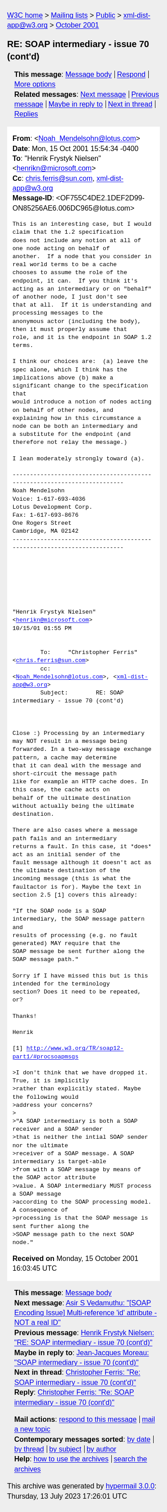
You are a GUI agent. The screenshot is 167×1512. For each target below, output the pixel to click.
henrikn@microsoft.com (53, 168)
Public (105, 15)
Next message (103, 94)
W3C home (25, 15)
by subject (65, 1449)
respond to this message (97, 1419)
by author (101, 1449)
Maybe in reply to (76, 104)
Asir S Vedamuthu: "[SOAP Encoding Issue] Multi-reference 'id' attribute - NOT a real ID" (85, 1313)
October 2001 (77, 25)
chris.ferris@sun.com (59, 178)
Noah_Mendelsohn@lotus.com (87, 138)
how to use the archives (71, 1459)
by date (138, 1439)
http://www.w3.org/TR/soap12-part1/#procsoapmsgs (68, 1053)
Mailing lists (69, 15)
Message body (88, 74)
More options (35, 84)
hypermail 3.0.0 (130, 1486)
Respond (131, 74)
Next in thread (130, 104)
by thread (29, 1449)
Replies (26, 114)
